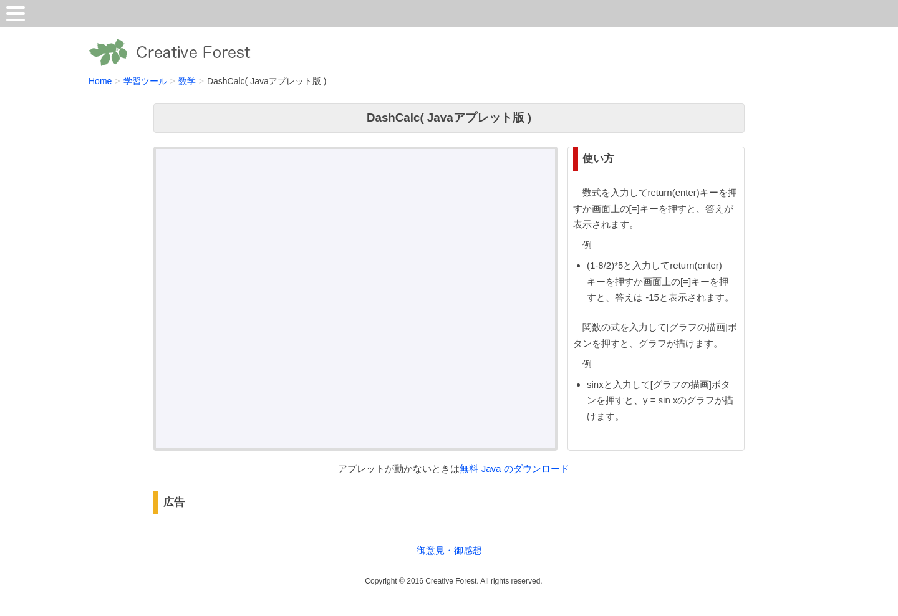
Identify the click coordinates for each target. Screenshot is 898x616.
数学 (187, 81)
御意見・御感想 (449, 550)
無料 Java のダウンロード (514, 468)
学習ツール (145, 81)
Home (100, 81)
